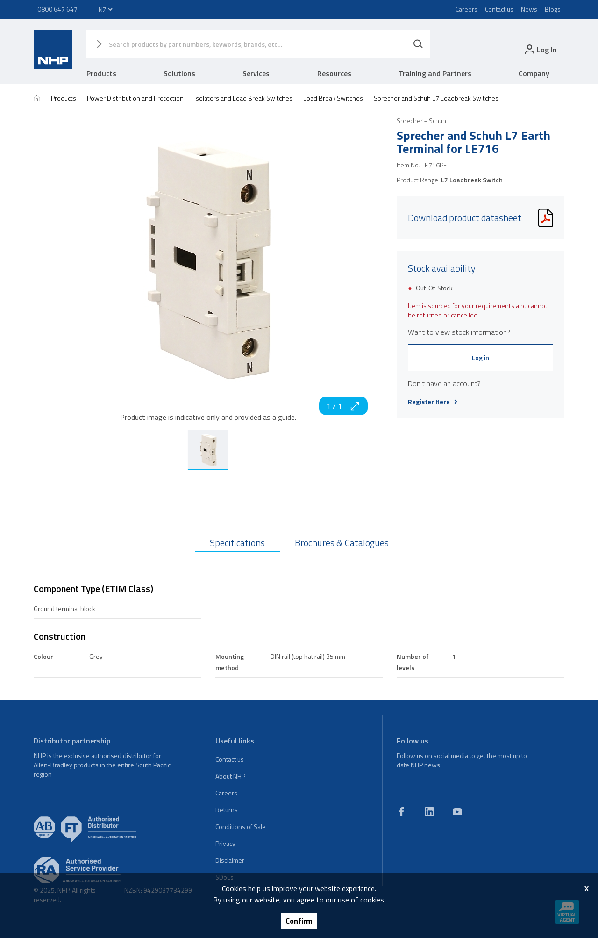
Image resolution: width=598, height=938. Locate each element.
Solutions (179, 73)
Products (101, 73)
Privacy (225, 843)
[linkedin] (429, 811)
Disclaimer (229, 860)
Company (534, 73)
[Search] (418, 44)
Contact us (499, 9)
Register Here (432, 401)
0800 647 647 (57, 9)
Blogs (553, 9)
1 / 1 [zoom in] (343, 405)
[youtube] (457, 811)
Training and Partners (435, 73)
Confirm (299, 920)
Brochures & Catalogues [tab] (342, 542)
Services (256, 73)
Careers (466, 9)
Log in (480, 357)
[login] (540, 49)
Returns (226, 810)
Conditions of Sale (240, 826)
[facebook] (401, 811)
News (529, 9)
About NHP (230, 776)
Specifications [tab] (237, 542)
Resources (334, 73)
